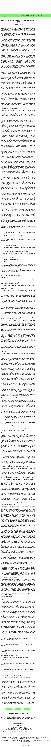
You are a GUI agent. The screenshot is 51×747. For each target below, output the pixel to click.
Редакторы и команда (35, 738)
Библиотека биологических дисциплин (34, 15)
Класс (21, 399)
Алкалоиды (20, 390)
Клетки (21, 469)
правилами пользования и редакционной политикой (32, 735)
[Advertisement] (25, 7)
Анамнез (7, 264)
